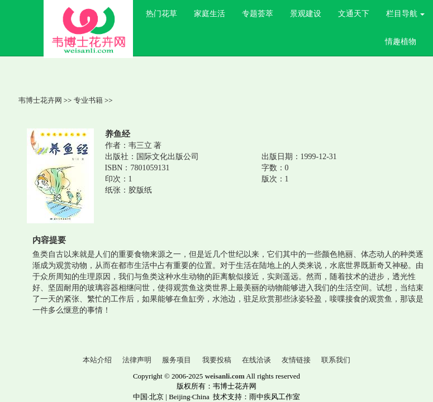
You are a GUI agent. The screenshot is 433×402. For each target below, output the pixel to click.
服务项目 (176, 360)
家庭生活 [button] (209, 13)
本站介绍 (97, 360)
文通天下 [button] (353, 13)
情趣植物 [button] (400, 41)
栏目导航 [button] (405, 13)
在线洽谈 (256, 360)
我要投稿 (216, 360)
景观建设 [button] (305, 13)
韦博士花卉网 (40, 100)
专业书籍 (88, 100)
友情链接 (296, 360)
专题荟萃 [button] (257, 13)
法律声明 (136, 360)
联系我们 (335, 360)
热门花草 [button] (161, 13)
